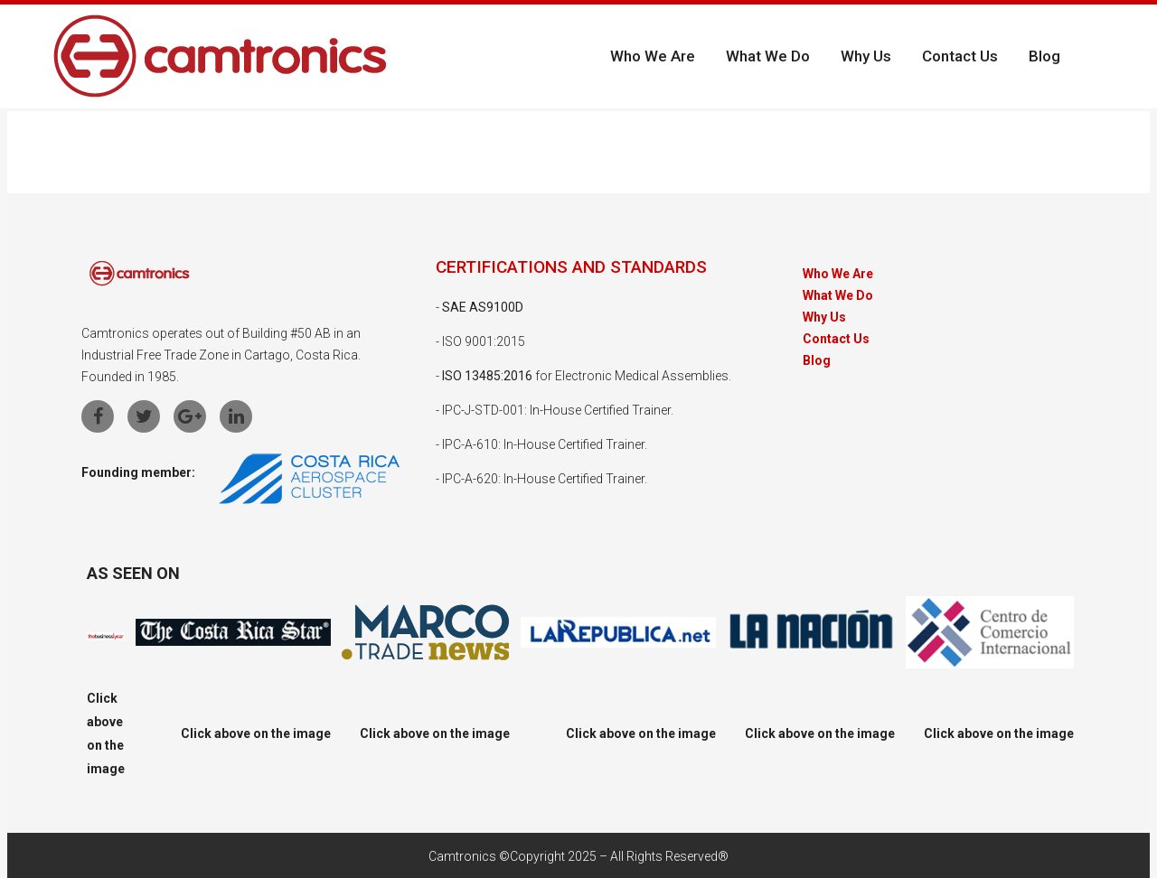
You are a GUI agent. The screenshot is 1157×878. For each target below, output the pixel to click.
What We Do (838, 296)
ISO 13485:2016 (487, 376)
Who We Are (838, 274)
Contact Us (836, 339)
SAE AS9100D (482, 307)
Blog (817, 361)
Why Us (824, 317)
